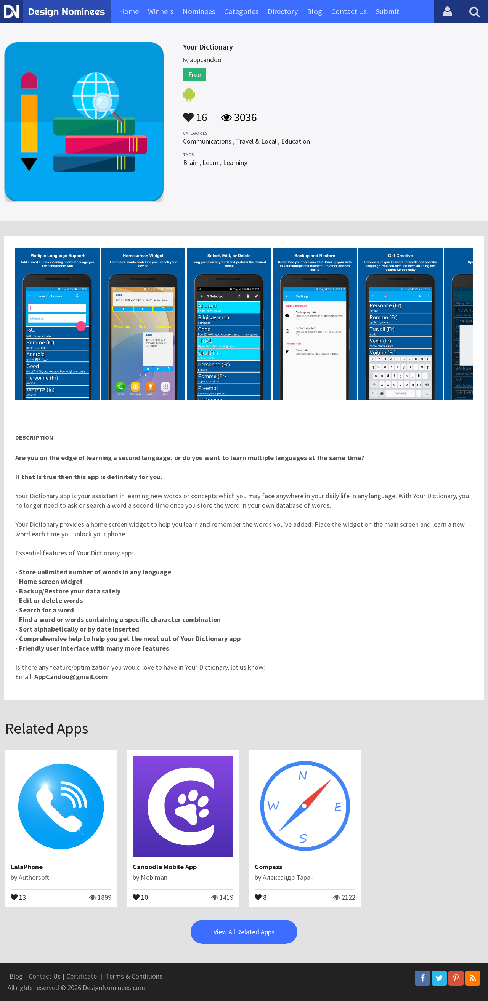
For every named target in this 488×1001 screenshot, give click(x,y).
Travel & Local (256, 141)
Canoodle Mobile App (165, 866)
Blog (314, 11)
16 (195, 113)
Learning (235, 162)
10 (140, 896)
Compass (268, 866)
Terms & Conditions (134, 976)
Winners (160, 11)
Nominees (199, 11)
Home (129, 11)
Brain (190, 162)
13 (18, 896)
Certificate (81, 976)
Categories (241, 11)
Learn (210, 162)
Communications (207, 141)
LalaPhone (27, 866)
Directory (283, 11)
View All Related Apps (244, 931)
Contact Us (349, 11)
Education (295, 141)
